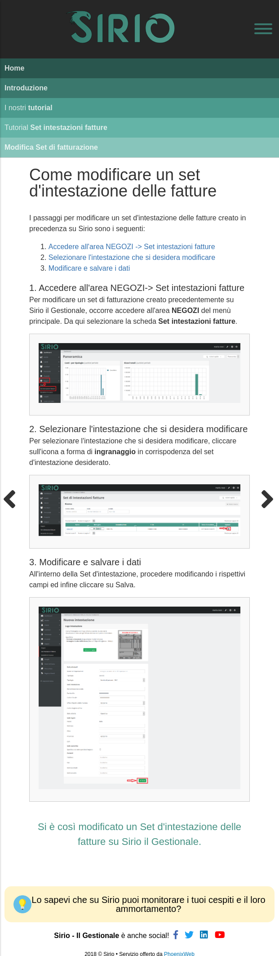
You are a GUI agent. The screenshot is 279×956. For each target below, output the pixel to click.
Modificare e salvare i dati (89, 268)
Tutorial (55, 127)
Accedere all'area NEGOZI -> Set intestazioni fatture (132, 246)
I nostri (28, 108)
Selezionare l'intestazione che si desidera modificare (132, 257)
